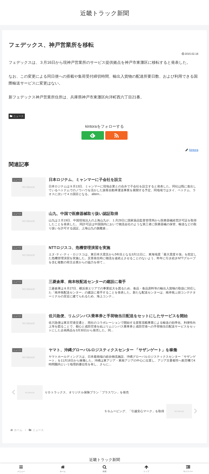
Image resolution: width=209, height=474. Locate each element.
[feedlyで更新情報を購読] (99, 135)
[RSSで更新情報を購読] (109, 135)
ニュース (17, 116)
